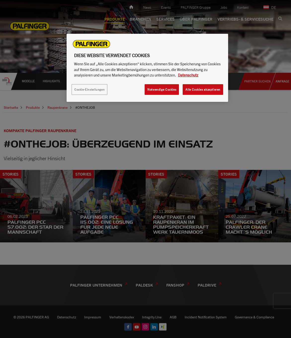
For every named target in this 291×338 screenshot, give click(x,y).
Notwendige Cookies (161, 89)
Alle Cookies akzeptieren (202, 89)
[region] (147, 68)
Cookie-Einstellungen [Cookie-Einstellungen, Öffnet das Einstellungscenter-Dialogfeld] (89, 89)
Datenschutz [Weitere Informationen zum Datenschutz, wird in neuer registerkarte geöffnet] (188, 75)
